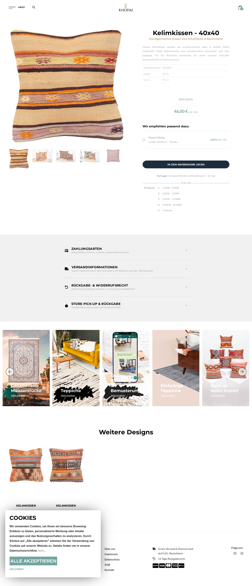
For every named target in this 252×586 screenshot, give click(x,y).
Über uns (110, 543)
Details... (174, 141)
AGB (107, 559)
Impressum (111, 548)
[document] (53, 544)
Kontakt (109, 564)
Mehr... (42, 550)
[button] (126, 250)
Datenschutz (112, 554)
